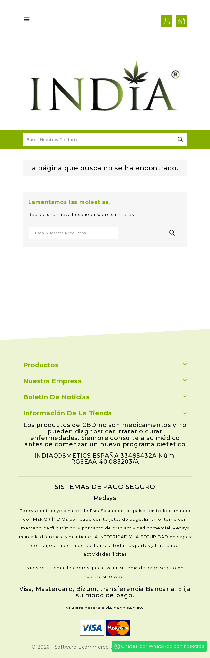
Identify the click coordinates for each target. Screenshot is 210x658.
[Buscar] (105, 139)
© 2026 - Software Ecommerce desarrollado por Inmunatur (105, 647)
